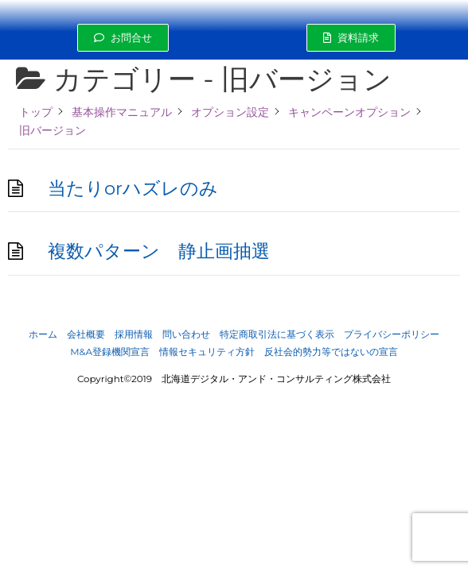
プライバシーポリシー (391, 334)
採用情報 (134, 334)
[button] (123, 38)
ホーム (43, 334)
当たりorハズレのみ (133, 188)
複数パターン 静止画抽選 (159, 251)
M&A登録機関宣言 (110, 352)
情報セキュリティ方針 (207, 352)
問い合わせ (186, 334)
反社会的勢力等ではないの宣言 (331, 352)
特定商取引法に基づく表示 (277, 334)
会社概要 (86, 334)
